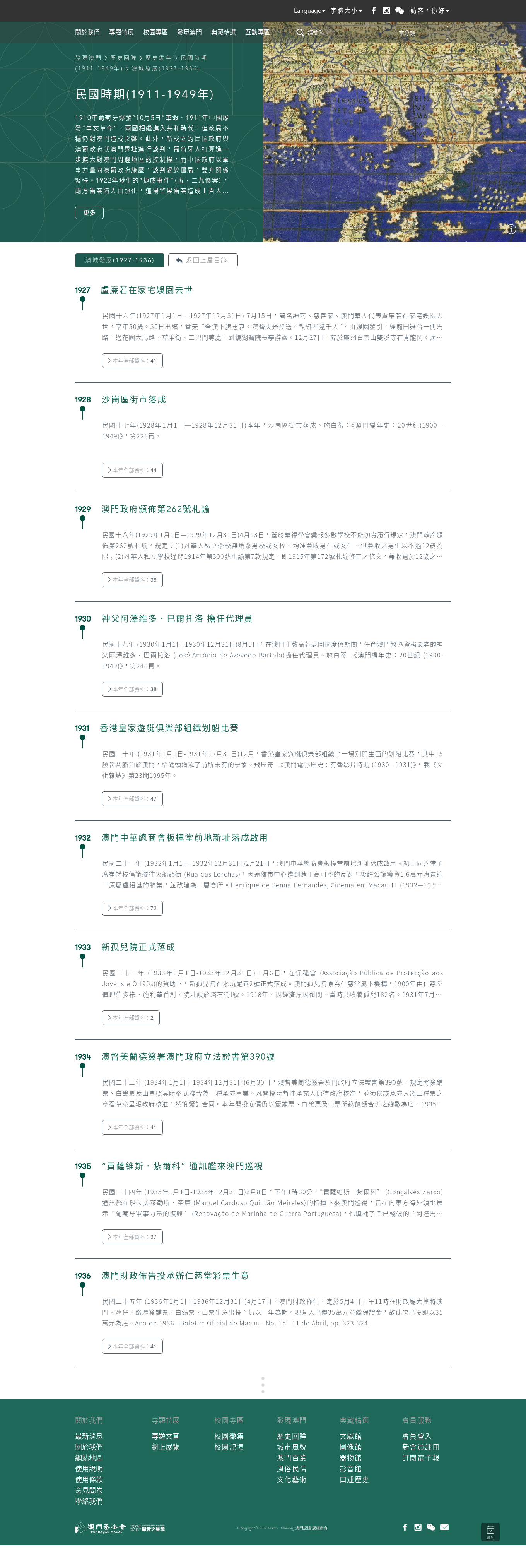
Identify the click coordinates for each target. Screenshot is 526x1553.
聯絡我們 (89, 1501)
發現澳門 (189, 32)
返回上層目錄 (207, 260)
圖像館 (351, 1447)
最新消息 (89, 1436)
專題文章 (165, 1436)
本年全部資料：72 (132, 908)
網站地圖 (89, 1458)
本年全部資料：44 (132, 470)
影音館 (351, 1469)
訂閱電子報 (421, 1458)
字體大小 (346, 10)
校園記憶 (229, 1447)
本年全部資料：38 (132, 580)
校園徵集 (229, 1436)
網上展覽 (165, 1447)
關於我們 (87, 32)
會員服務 (417, 1420)
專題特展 (121, 32)
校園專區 (155, 32)
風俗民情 (292, 1469)
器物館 (351, 1458)
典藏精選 (223, 32)
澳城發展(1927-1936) (119, 260)
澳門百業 (292, 1458)
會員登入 (417, 1436)
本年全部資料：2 (131, 1018)
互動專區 (257, 32)
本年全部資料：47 (132, 799)
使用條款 (89, 1480)
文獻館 (351, 1436)
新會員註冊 (421, 1447)
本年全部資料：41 (132, 361)
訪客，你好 (429, 10)
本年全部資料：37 (132, 1237)
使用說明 (89, 1469)
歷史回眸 (123, 57)
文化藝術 (292, 1480)
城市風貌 (292, 1447)
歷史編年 (158, 57)
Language (309, 10)
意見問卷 (89, 1490)
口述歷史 (355, 1480)
